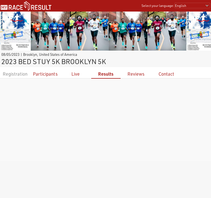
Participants (45, 74)
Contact (166, 74)
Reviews (136, 74)
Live (75, 74)
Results (105, 74)
